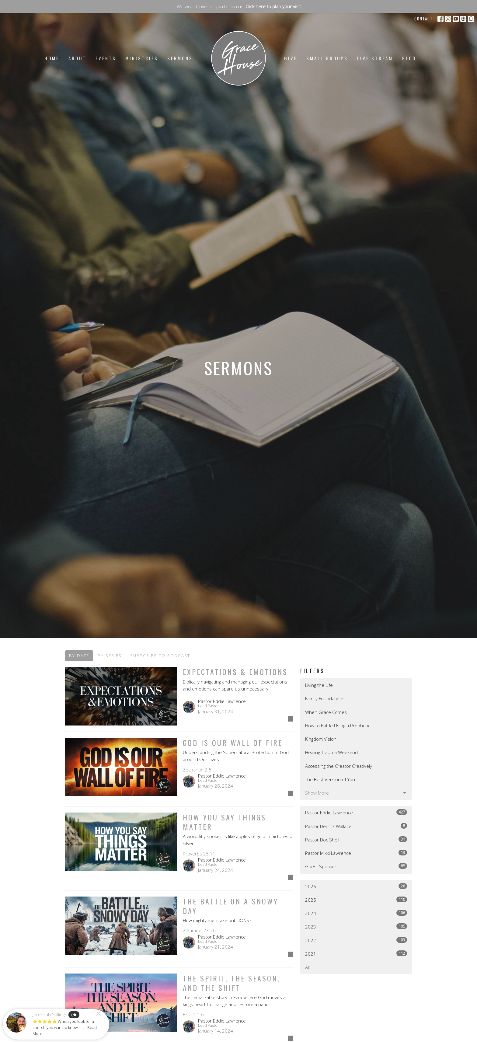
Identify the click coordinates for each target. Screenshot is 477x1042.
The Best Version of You (330, 779)
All (307, 967)
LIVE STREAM (375, 58)
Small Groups (327, 58)
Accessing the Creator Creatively (338, 766)
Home (51, 58)
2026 (356, 886)
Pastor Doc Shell (356, 839)
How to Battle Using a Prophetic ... (340, 725)
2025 (356, 900)
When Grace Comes (326, 712)
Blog (409, 58)
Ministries (141, 58)
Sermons (180, 58)
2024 (356, 913)
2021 (356, 953)
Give (290, 58)
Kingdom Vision (320, 739)
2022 (356, 940)
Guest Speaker (356, 866)
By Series (110, 655)
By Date (79, 655)
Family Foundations (325, 698)
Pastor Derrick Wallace (356, 826)
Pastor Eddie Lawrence (356, 812)
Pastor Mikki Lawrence (356, 853)
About (77, 58)
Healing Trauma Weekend (331, 752)
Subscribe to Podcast (160, 655)
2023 (356, 926)
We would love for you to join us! (239, 6)
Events (106, 58)
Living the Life (319, 685)
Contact (423, 19)
